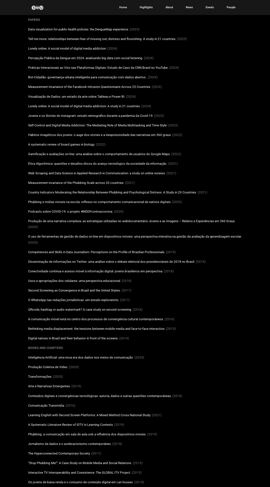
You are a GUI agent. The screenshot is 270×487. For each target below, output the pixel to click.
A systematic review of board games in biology (61, 144)
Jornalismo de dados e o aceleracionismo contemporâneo (69, 444)
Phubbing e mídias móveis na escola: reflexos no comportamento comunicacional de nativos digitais (99, 202)
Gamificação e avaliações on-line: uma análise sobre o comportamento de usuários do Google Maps (99, 154)
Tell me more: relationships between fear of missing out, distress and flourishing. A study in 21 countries (102, 39)
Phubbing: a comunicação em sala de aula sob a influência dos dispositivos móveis (87, 434)
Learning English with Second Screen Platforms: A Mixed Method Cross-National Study (89, 415)
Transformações (40, 376)
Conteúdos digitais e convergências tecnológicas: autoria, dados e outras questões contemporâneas (99, 396)
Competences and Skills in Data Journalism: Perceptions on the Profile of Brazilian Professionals (96, 252)
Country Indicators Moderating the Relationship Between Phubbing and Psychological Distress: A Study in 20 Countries (112, 192)
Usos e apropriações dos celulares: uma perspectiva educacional (74, 281)
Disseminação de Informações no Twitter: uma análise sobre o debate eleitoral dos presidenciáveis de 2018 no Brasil (111, 262)
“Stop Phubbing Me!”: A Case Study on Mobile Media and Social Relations (79, 463)
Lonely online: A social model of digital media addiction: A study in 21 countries (84, 106)
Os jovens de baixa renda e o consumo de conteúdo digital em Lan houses (80, 482)
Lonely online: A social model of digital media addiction (67, 48)
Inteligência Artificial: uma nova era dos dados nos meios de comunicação (80, 357)
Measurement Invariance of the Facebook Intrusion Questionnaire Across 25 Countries (89, 87)
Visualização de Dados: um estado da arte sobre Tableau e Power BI (76, 96)
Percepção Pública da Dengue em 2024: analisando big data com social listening (85, 58)
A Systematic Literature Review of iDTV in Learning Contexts (70, 425)
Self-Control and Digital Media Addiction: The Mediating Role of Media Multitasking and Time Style (97, 125)
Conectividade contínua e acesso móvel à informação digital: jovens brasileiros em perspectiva (95, 271)
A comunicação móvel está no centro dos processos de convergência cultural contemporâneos (95, 319)
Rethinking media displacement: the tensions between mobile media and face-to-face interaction (96, 329)
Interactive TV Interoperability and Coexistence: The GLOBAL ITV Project (79, 472)
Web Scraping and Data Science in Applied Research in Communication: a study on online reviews (96, 173)
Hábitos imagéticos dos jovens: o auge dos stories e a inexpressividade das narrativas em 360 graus (99, 135)
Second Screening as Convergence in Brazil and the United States (74, 290)
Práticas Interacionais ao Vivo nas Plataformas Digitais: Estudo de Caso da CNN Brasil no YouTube (98, 67)
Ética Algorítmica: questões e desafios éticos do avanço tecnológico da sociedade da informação (97, 163)
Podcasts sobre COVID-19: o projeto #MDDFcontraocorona (70, 211)
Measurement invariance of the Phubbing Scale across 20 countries (76, 183)
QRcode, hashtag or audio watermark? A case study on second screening (79, 309)
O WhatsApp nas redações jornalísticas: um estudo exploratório (73, 300)
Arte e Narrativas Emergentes (49, 386)
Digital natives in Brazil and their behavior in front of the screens (73, 338)
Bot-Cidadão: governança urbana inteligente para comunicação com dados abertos (87, 77)
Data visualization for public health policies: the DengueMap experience (78, 29)
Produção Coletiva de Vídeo (48, 367)
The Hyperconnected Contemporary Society (59, 453)
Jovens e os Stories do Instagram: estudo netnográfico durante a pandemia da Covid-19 (90, 116)
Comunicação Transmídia (46, 405)
